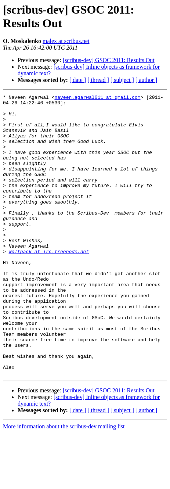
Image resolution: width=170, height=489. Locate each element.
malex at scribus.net (66, 41)
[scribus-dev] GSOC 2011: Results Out (109, 60)
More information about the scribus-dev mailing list (64, 482)
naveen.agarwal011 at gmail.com (97, 98)
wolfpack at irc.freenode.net (49, 283)
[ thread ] (98, 80)
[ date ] (77, 80)
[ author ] (146, 80)
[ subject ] (122, 80)
